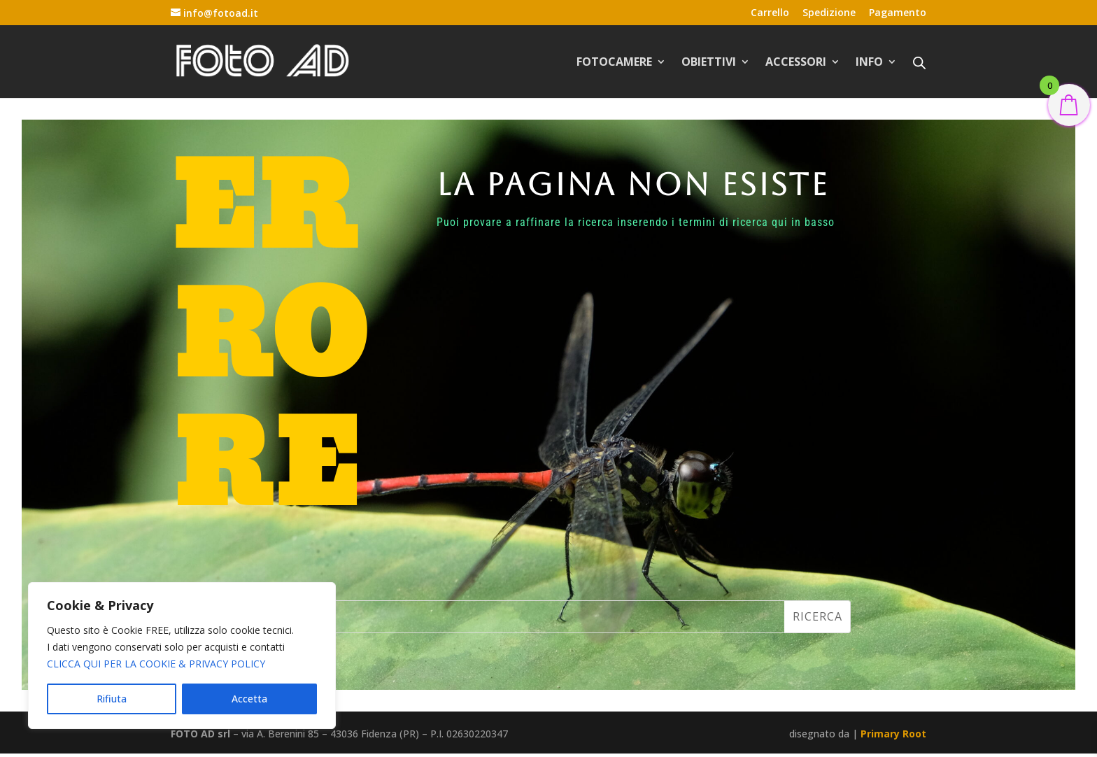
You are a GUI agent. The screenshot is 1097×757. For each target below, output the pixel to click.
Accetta (249, 698)
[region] (182, 655)
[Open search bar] (919, 62)
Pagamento (897, 13)
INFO (869, 63)
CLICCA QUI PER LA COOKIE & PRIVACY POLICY (156, 663)
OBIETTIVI (708, 63)
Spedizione (829, 13)
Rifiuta (112, 698)
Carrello (770, 13)
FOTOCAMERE (614, 63)
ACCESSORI (795, 63)
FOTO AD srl (200, 733)
